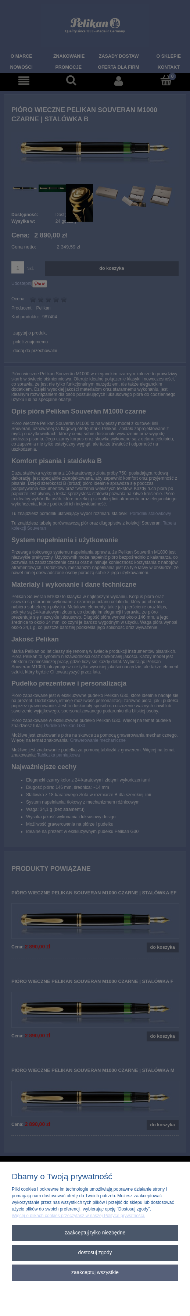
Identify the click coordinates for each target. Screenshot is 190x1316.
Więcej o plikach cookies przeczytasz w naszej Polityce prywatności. (78, 1215)
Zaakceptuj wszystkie (95, 1272)
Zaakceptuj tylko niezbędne (95, 1232)
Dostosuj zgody (95, 1252)
